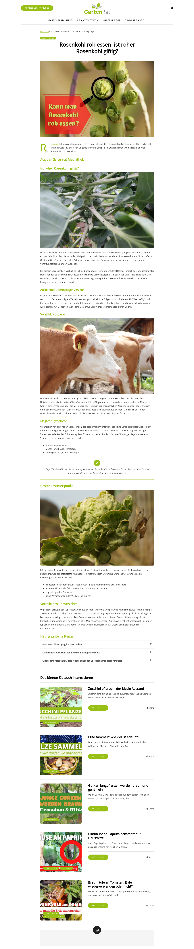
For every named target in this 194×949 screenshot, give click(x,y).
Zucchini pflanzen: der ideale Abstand (115, 688)
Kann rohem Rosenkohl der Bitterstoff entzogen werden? (97, 652)
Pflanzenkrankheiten (54, 914)
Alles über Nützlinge (37, 8)
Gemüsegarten (48, 38)
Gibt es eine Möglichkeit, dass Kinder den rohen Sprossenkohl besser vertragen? (97, 660)
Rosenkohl (55, 143)
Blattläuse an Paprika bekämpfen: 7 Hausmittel (113, 834)
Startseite (44, 31)
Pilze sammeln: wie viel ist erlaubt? (112, 736)
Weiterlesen (97, 708)
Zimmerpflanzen (135, 20)
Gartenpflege (111, 20)
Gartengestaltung (60, 20)
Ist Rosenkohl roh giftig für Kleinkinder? (97, 644)
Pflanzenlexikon (87, 20)
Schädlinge (66, 866)
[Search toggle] (172, 8)
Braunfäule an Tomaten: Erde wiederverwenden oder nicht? (109, 882)
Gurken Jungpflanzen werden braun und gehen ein (117, 786)
